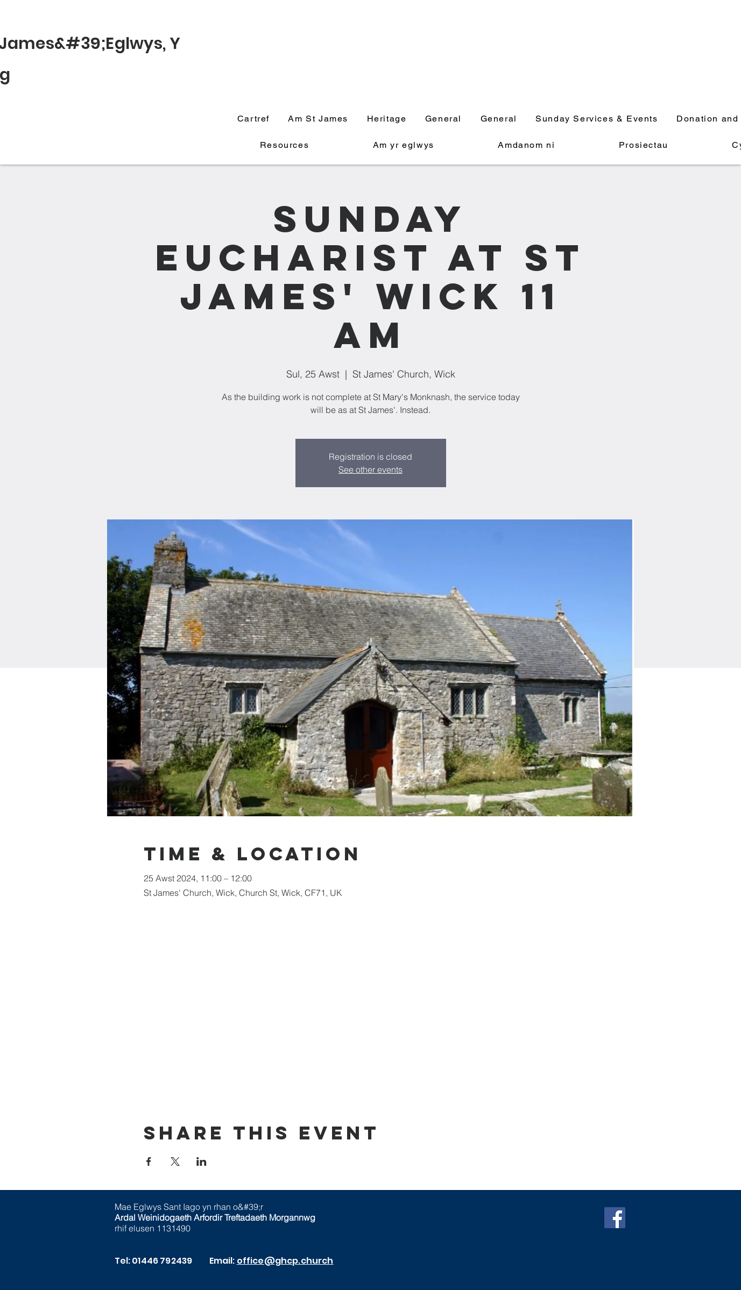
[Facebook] (614, 1217)
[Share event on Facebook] (149, 1161)
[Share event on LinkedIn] (201, 1161)
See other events (370, 469)
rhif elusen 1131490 (152, 1228)
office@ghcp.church (285, 1261)
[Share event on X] (175, 1161)
